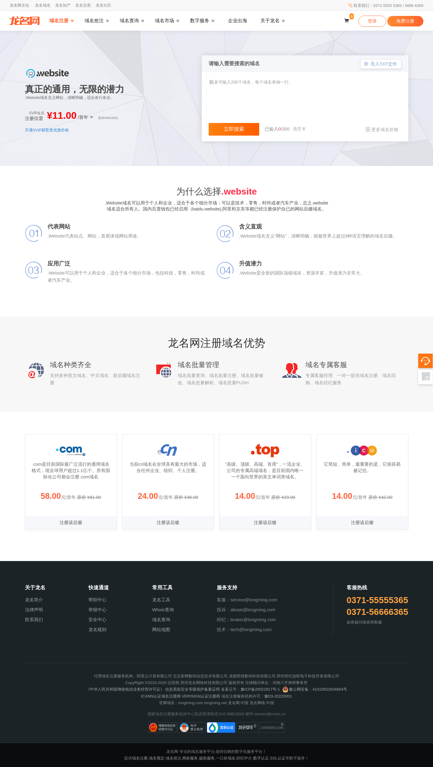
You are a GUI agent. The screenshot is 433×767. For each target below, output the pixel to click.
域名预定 (156, 758)
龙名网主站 (19, 5)
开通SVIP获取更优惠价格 (47, 130)
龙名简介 (34, 599)
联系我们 (34, 619)
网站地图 (161, 629)
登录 (372, 20)
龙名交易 (83, 5)
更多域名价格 (382, 129)
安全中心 (97, 619)
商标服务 (190, 758)
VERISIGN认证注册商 (201, 696)
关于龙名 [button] (270, 20)
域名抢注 (173, 758)
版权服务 (207, 758)
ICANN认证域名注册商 (161, 696)
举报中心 (97, 609)
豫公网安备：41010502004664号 (314, 689)
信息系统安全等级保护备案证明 (192, 689)
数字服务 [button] (199, 20)
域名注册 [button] (59, 20)
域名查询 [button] (129, 20)
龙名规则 (97, 629)
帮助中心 (97, 599)
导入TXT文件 (380, 63)
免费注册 (405, 20)
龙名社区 (103, 5)
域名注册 (140, 758)
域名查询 (161, 619)
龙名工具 (161, 599)
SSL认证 (277, 758)
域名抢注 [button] (94, 20)
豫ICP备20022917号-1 (260, 689)
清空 (299, 128)
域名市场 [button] (164, 20)
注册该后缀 (71, 522)
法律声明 (34, 609)
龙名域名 (43, 5)
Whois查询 (163, 609)
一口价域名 (225, 758)
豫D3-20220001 (278, 696)
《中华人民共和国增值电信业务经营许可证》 (125, 689)
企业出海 (237, 20)
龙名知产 (63, 5)
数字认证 (261, 758)
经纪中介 (244, 758)
